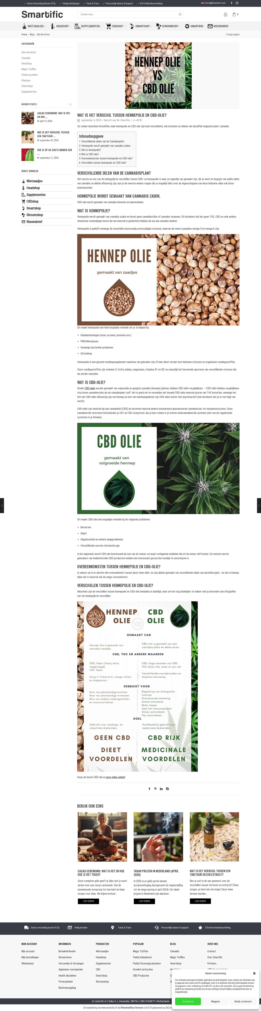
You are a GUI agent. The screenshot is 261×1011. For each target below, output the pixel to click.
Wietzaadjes (37, 26)
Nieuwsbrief (221, 26)
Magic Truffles (28, 69)
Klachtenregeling (67, 987)
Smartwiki (197, 26)
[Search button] (180, 14)
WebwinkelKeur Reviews (132, 1007)
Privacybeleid (66, 981)
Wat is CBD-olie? (90, 154)
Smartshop (143, 26)
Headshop (63, 26)
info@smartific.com (216, 3)
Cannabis (26, 58)
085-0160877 (148, 1001)
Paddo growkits (29, 74)
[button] (254, 973)
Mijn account (28, 951)
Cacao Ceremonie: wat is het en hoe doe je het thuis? (101, 873)
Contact (211, 951)
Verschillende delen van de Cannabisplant (102, 141)
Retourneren (65, 957)
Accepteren (188, 1001)
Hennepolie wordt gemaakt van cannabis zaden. (106, 145)
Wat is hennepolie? (91, 149)
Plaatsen (25, 80)
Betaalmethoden (67, 951)
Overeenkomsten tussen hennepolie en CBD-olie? (107, 158)
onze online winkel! (115, 777)
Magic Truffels (140, 951)
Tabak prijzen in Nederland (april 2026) (156, 873)
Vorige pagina (233, 34)
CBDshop (118, 26)
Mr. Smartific (123, 120)
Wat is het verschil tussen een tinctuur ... (53, 134)
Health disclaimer (67, 975)
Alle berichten (43, 34)
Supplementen (91, 26)
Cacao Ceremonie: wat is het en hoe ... (53, 115)
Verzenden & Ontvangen (71, 963)
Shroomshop (171, 26)
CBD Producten (141, 975)
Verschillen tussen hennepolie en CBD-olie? (103, 162)
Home (24, 34)
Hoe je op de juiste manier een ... (54, 151)
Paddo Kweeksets (142, 957)
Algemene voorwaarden (71, 969)
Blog (32, 34)
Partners (211, 963)
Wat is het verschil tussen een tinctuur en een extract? (210, 872)
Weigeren (215, 1001)
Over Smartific (214, 957)
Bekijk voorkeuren (243, 1001)
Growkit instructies (143, 969)
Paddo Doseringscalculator (147, 963)
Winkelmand (27, 963)
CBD (98, 969)
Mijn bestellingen (30, 957)
